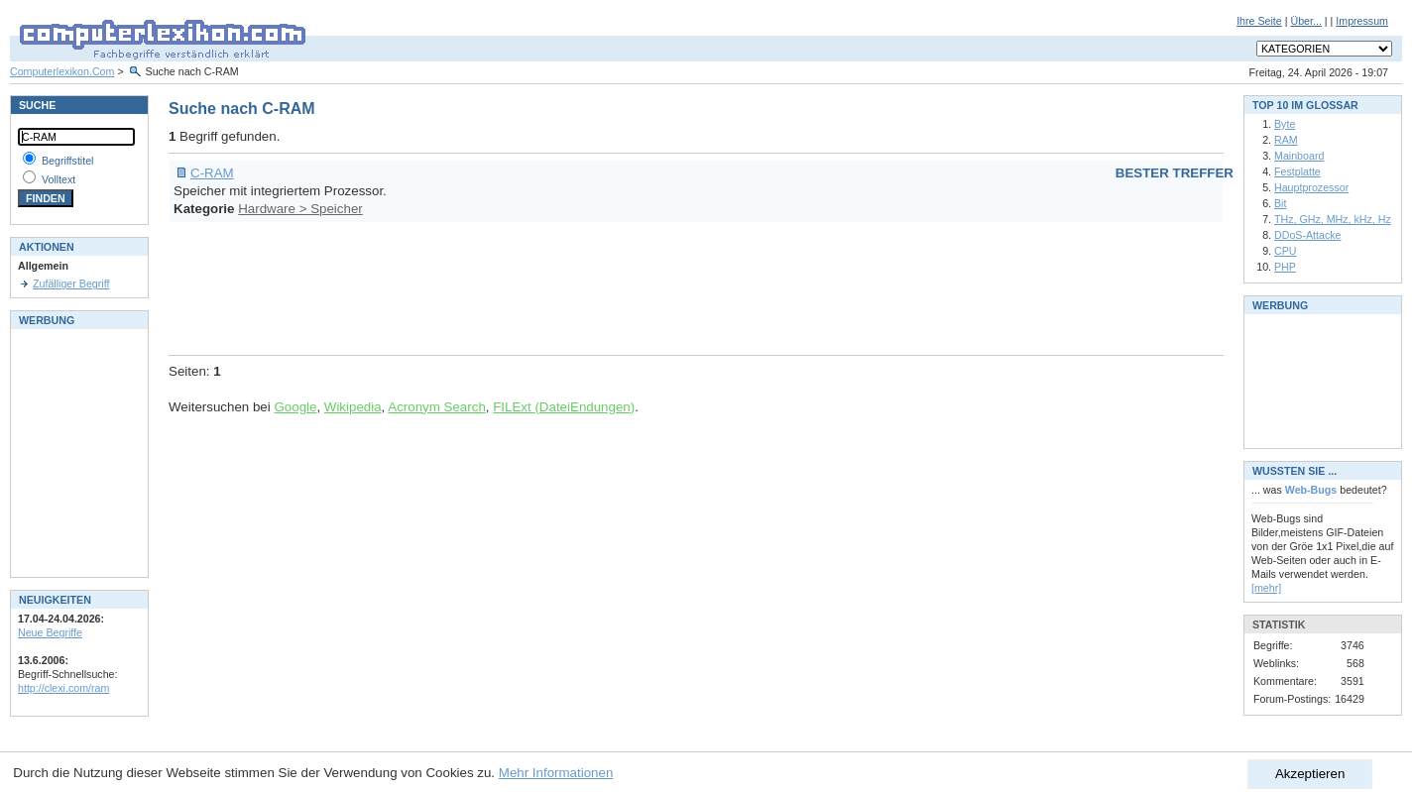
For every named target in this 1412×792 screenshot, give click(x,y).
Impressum (1362, 21)
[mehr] (1266, 588)
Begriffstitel (68, 161)
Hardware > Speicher (300, 208)
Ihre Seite (1259, 21)
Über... (1305, 21)
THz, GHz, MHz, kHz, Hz (1332, 219)
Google (295, 406)
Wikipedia (353, 406)
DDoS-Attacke (1308, 235)
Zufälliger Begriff (71, 283)
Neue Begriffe (50, 632)
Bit (1280, 203)
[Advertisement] (529, 285)
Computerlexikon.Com (62, 71)
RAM (1286, 140)
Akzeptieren (1310, 773)
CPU (1285, 251)
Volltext (58, 179)
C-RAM (212, 173)
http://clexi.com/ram (63, 688)
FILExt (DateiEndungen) (564, 406)
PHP (1285, 267)
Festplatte (1297, 171)
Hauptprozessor (1311, 187)
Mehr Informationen (556, 772)
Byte (1284, 124)
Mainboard (1299, 156)
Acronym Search (437, 406)
